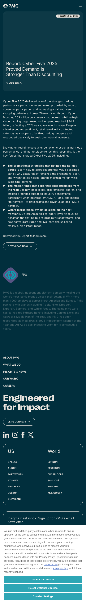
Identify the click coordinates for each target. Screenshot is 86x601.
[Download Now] (20, 246)
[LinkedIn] (6, 435)
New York (14, 486)
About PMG (11, 357)
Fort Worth (15, 474)
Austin (12, 468)
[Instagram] (15, 435)
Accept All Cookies (43, 579)
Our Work (10, 378)
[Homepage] (10, 6)
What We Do (12, 364)
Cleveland (15, 499)
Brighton (54, 468)
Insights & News (15, 371)
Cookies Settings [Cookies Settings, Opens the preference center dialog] (43, 596)
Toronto (53, 486)
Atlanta (13, 480)
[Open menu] (80, 5)
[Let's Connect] (19, 422)
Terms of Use (51, 564)
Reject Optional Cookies (43, 587)
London (53, 461)
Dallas (12, 461)
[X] (31, 435)
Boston (12, 492)
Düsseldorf (55, 474)
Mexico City (55, 492)
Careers (9, 385)
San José (53, 480)
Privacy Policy (60, 568)
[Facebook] (22, 435)
